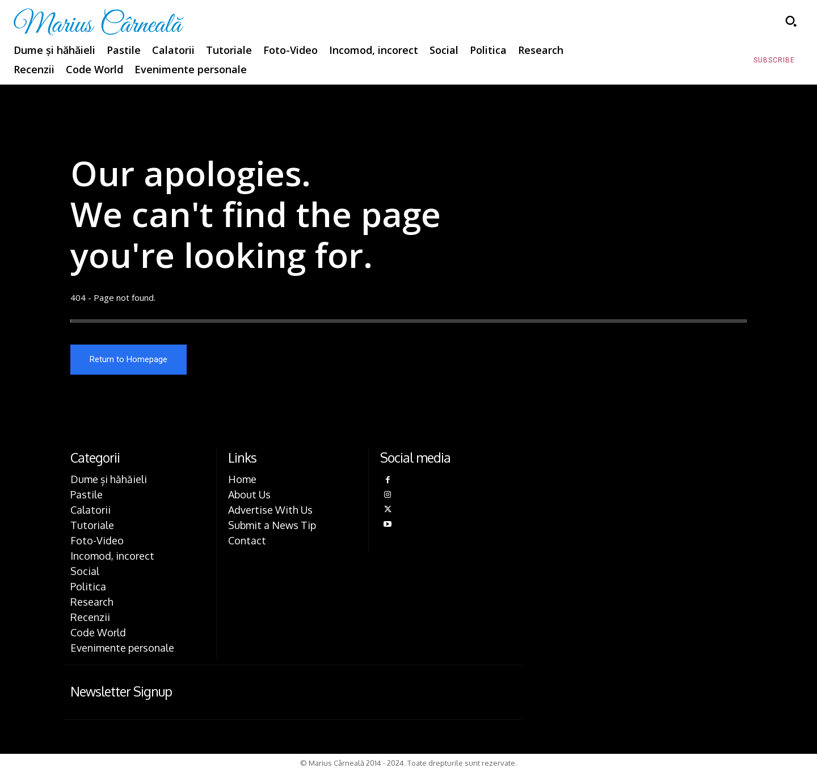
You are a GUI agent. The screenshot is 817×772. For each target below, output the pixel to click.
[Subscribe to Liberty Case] (774, 60)
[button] (790, 21)
